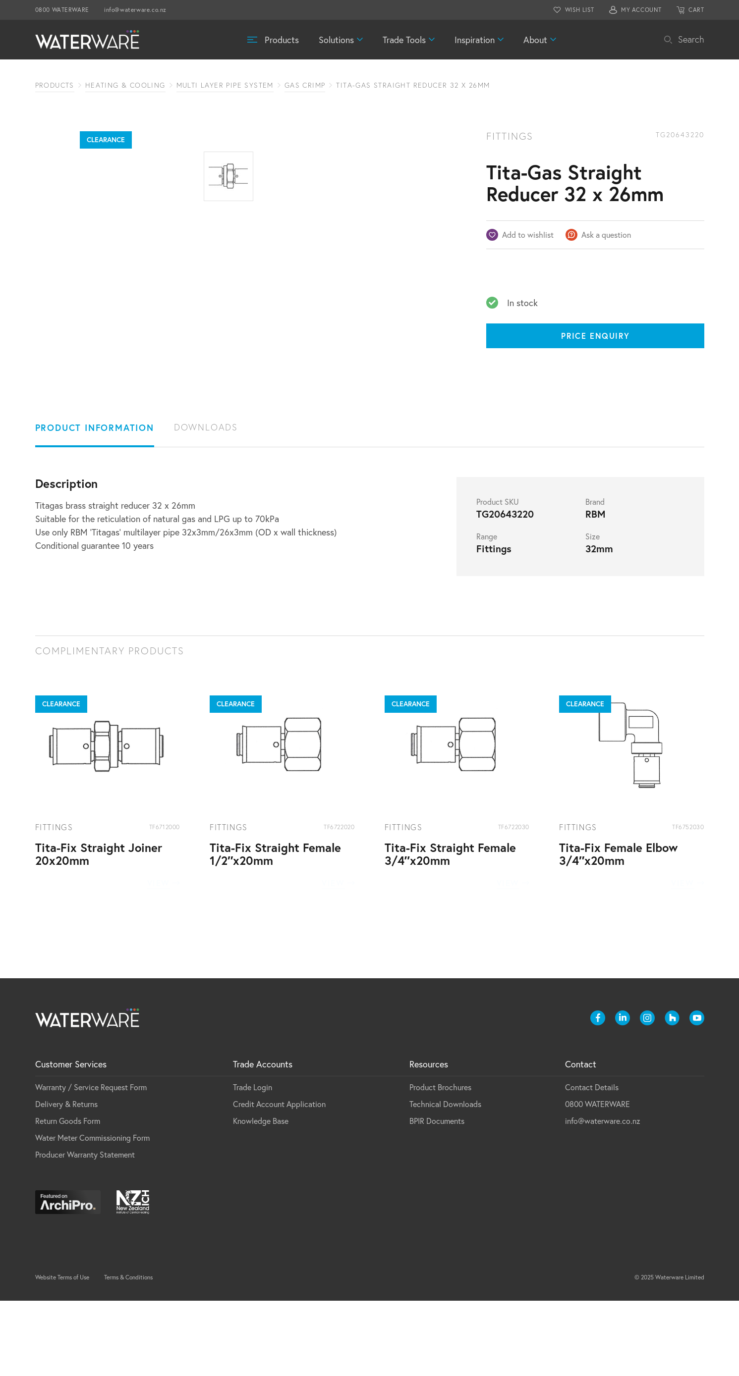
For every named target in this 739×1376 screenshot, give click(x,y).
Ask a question (606, 234)
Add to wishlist (528, 234)
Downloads (206, 502)
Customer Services (71, 1139)
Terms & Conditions (128, 1352)
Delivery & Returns (66, 1179)
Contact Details (592, 1162)
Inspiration (475, 40)
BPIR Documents (436, 1196)
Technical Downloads (445, 1179)
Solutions (336, 40)
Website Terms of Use (62, 1352)
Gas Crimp (305, 85)
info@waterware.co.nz (135, 9)
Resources (428, 1139)
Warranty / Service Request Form (91, 1162)
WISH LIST (579, 9)
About (535, 40)
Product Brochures (440, 1162)
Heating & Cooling (125, 85)
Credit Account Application (279, 1179)
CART (696, 9)
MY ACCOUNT (641, 9)
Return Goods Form (67, 1196)
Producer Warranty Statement (85, 1229)
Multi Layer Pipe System (225, 85)
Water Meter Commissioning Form (92, 1213)
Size (592, 612)
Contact (580, 1139)
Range (486, 612)
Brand (595, 577)
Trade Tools (404, 40)
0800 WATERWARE (62, 9)
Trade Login (252, 1162)
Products (282, 40)
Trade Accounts (262, 1139)
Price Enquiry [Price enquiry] (595, 335)
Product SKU (497, 577)
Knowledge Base (260, 1196)
